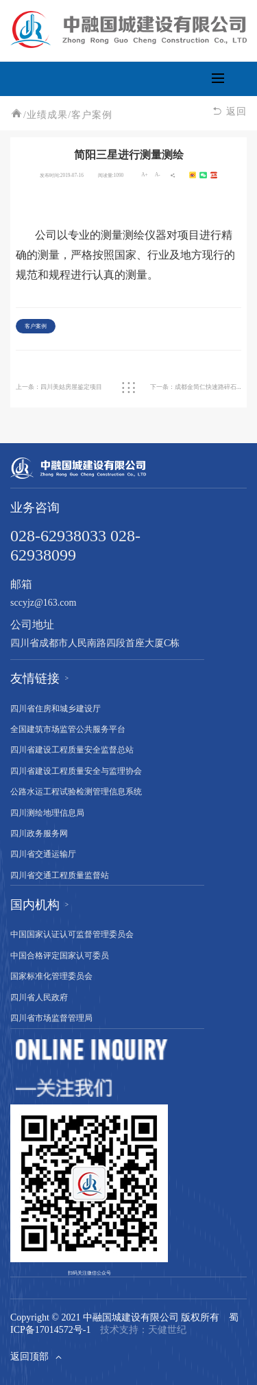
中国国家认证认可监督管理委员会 (72, 934)
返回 (229, 112)
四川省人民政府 (39, 997)
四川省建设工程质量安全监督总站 (72, 750)
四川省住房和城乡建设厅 (55, 709)
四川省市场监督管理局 (51, 1018)
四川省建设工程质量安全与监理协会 (76, 771)
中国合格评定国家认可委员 (59, 955)
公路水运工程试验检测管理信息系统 (76, 792)
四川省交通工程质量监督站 (59, 875)
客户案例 (91, 115)
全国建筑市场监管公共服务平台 (67, 729)
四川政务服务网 (39, 833)
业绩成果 (47, 115)
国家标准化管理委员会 (51, 976)
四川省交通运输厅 (43, 854)
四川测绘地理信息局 (47, 813)
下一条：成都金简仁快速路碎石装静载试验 (195, 386)
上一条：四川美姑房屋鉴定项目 (59, 386)
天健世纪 (167, 1330)
